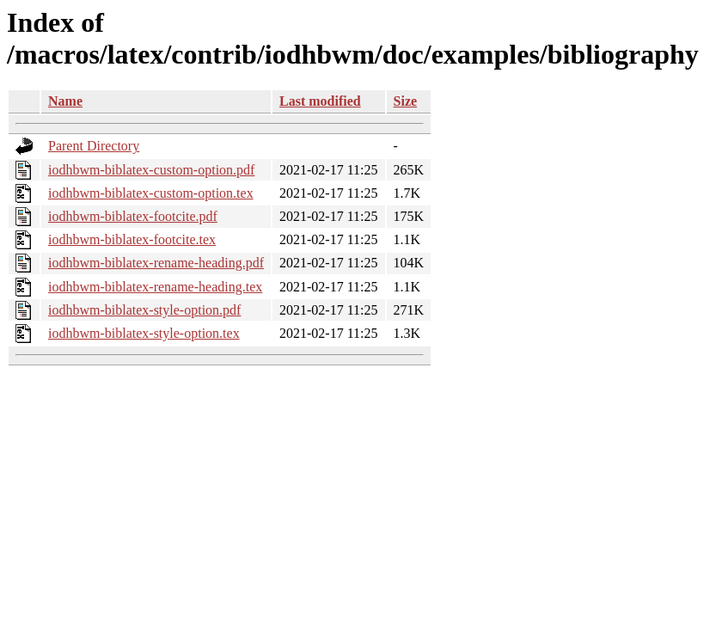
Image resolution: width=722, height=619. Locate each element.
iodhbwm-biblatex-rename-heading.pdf (156, 262)
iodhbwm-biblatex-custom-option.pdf (151, 169)
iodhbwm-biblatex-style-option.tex (144, 333)
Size (406, 101)
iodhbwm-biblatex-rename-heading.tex (155, 286)
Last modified (320, 101)
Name (65, 101)
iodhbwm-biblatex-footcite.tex (132, 239)
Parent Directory (93, 145)
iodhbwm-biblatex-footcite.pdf (132, 216)
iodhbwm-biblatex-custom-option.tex (151, 193)
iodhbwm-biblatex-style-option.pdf (144, 310)
